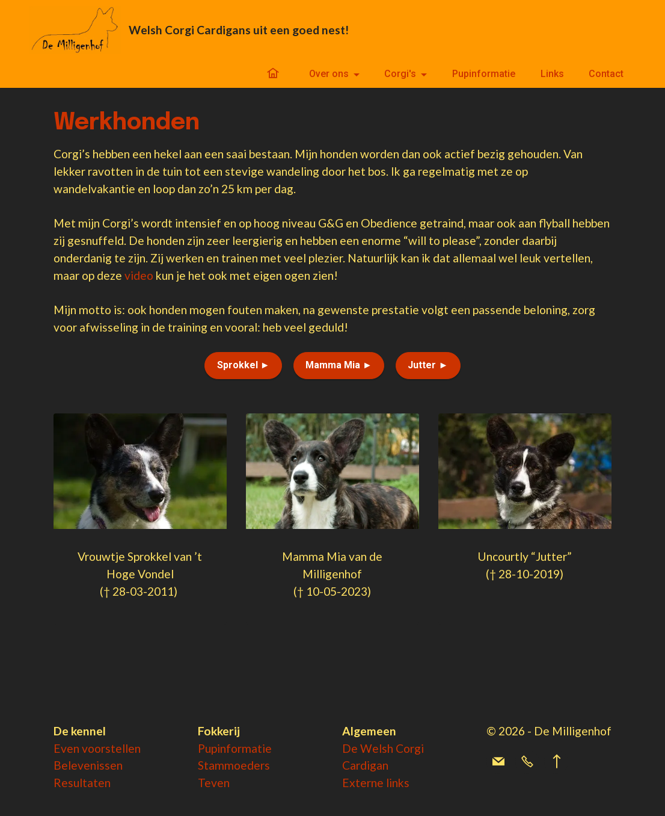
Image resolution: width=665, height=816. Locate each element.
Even (68, 748)
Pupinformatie (483, 73)
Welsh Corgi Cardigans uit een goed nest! (239, 30)
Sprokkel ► (243, 365)
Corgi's (400, 73)
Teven (214, 783)
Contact (606, 73)
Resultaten (82, 783)
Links (552, 73)
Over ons (329, 73)
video (138, 275)
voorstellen (111, 748)
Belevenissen (88, 765)
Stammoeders (234, 765)
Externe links (375, 783)
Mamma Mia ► (338, 365)
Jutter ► (428, 365)
